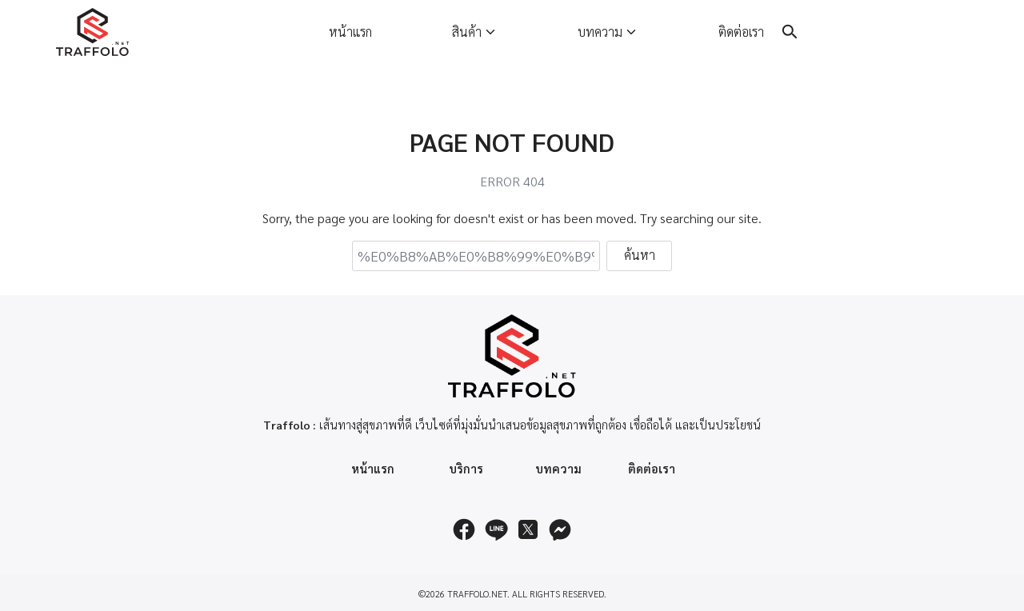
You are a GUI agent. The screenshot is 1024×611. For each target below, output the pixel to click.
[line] (496, 529)
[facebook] (464, 529)
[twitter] (528, 529)
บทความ (600, 31)
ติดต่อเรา (741, 31)
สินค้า (467, 31)
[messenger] (560, 529)
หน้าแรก (350, 31)
